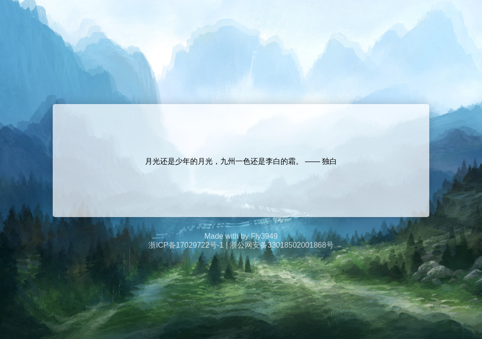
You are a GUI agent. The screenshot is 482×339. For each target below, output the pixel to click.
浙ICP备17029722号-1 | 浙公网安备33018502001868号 (241, 245)
